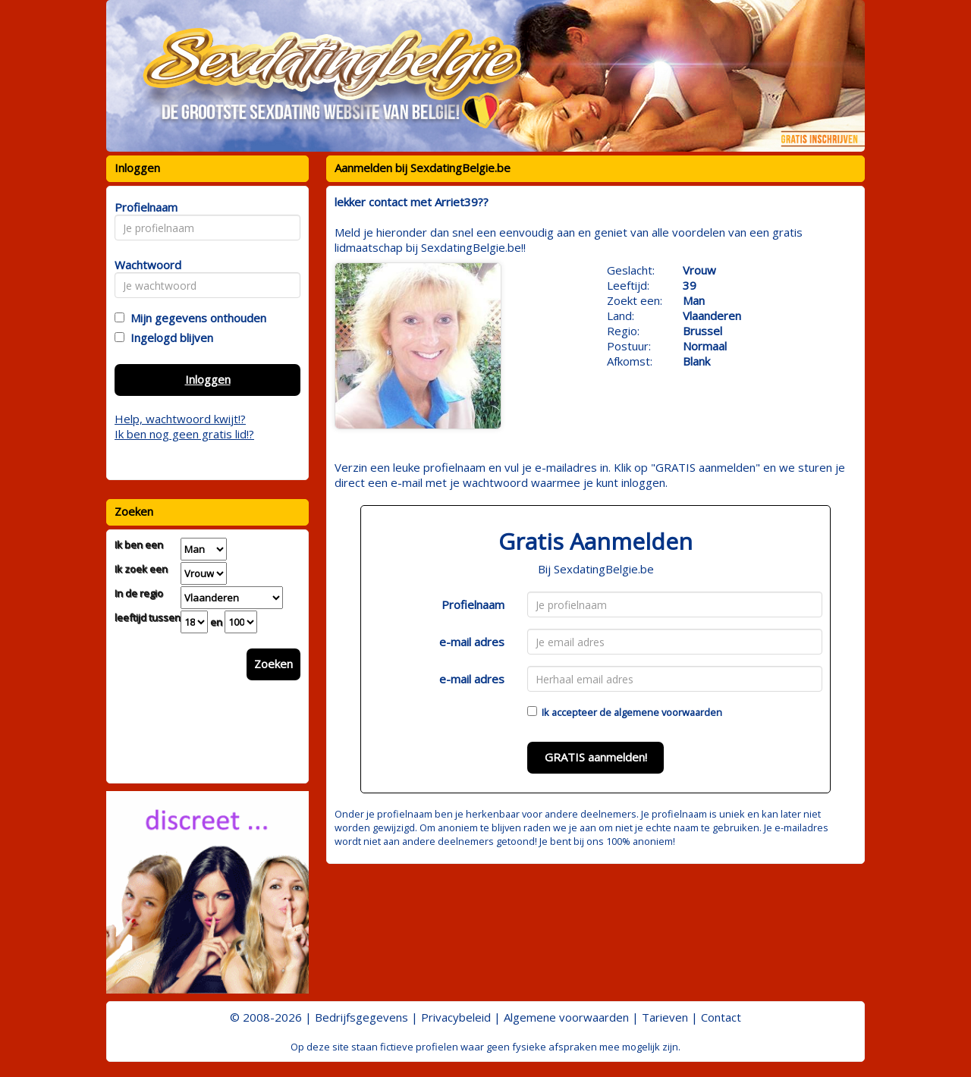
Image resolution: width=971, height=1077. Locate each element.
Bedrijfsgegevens (361, 1017)
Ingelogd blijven (168, 337)
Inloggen (208, 379)
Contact (721, 1017)
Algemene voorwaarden (566, 1017)
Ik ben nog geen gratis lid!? (184, 433)
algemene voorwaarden (668, 712)
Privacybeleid (456, 1017)
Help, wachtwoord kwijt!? (180, 418)
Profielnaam (473, 604)
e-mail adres (471, 641)
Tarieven (665, 1017)
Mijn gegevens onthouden (195, 317)
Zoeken (273, 663)
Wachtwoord (144, 264)
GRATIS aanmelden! (596, 757)
